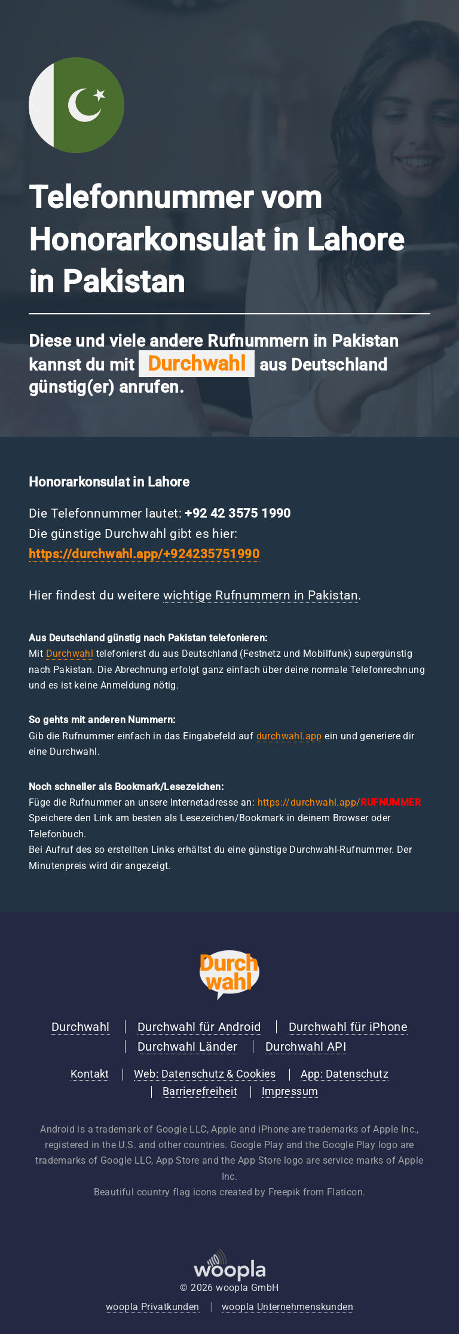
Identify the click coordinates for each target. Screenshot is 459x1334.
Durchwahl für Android (199, 1027)
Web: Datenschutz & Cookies (205, 1074)
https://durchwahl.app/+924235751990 (144, 554)
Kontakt (90, 1074)
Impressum (290, 1091)
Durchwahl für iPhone (348, 1027)
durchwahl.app (289, 736)
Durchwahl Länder (187, 1046)
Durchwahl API (305, 1046)
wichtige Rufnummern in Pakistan (260, 595)
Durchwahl (70, 653)
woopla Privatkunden (153, 1306)
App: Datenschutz (344, 1074)
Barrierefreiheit (200, 1091)
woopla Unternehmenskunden (287, 1306)
